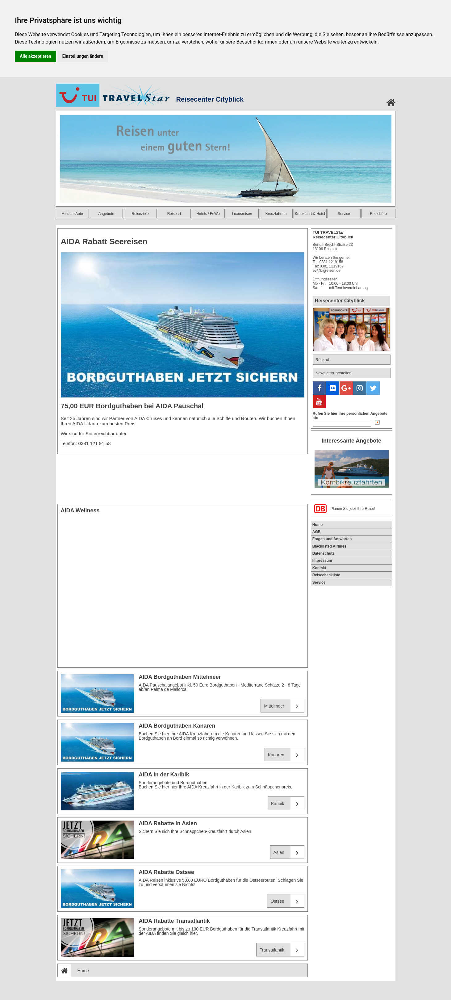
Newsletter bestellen (333, 373)
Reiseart (174, 214)
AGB (316, 515)
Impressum (322, 544)
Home (73, 970)
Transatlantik (282, 949)
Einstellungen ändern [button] (82, 56)
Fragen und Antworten (332, 522)
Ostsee (287, 901)
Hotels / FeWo (208, 214)
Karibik (287, 803)
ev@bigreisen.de (326, 270)
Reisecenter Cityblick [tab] (340, 300)
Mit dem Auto (72, 214)
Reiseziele (140, 214)
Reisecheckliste (326, 558)
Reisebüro (378, 214)
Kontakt (319, 551)
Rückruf (322, 359)
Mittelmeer (284, 705)
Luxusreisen (242, 214)
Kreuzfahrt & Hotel (310, 214)
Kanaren (286, 754)
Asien (289, 852)
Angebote (106, 214)
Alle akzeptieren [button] (35, 56)
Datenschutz (323, 537)
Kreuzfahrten (276, 214)
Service (344, 214)
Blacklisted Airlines (329, 529)
